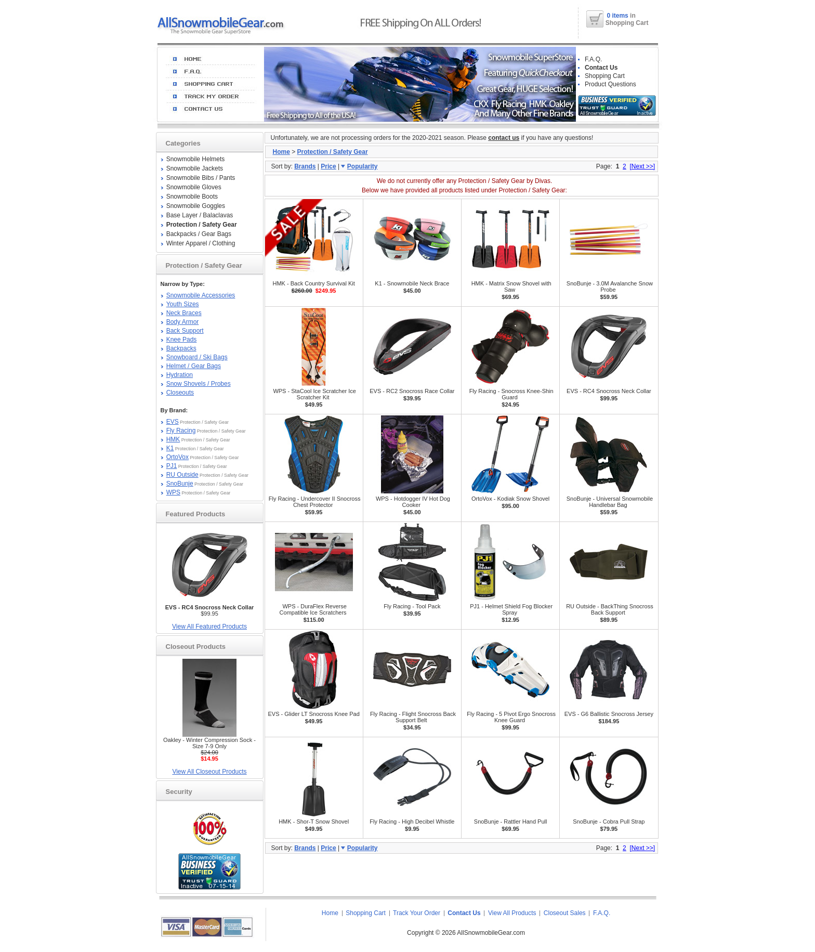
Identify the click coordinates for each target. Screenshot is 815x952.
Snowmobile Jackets (194, 168)
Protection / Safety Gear (332, 151)
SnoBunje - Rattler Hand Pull (510, 821)
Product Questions (610, 84)
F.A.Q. (593, 59)
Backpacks (181, 348)
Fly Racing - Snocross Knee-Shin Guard (511, 394)
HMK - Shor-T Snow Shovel (314, 821)
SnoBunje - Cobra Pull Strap (609, 821)
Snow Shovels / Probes (198, 383)
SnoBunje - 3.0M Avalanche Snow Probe (610, 286)
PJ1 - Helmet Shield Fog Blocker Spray (511, 609)
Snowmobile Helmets (195, 159)
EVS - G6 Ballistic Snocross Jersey (608, 714)
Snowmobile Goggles (195, 206)
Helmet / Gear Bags (193, 366)
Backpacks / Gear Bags (198, 234)
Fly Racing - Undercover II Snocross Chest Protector (315, 501)
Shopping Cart (605, 76)
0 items (618, 15)
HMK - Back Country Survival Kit (313, 283)
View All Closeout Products (209, 771)
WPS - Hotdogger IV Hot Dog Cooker (413, 501)
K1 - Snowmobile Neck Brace (412, 283)
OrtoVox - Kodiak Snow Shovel (510, 498)
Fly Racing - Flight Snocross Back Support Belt (413, 717)
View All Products (512, 913)
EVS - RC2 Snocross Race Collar (412, 391)
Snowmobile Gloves (193, 187)
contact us (503, 137)
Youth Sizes (182, 304)
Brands (305, 166)
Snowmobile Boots (192, 196)
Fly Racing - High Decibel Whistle (412, 821)
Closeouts (180, 392)
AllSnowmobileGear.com (491, 932)
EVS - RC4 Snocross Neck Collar (609, 391)
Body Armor (182, 321)
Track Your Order (416, 913)
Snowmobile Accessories (200, 295)
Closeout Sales (565, 913)
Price (328, 166)
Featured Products (196, 514)
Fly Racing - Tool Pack (412, 606)
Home (281, 151)
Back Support (185, 330)
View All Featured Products (209, 626)
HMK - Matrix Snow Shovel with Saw (511, 286)
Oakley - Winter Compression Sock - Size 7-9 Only (209, 743)
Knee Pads (181, 339)
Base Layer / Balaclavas (199, 215)
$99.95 (209, 610)
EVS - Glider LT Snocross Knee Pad (313, 714)
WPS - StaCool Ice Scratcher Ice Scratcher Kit (314, 394)
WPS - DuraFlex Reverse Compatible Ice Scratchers (313, 609)
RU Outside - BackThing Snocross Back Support (609, 609)
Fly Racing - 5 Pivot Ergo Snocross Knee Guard (511, 717)
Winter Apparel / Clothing (200, 243)
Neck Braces (184, 313)
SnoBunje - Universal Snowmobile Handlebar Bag (610, 501)
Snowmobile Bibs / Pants (200, 177)
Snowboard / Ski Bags (197, 357)
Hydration (179, 375)
